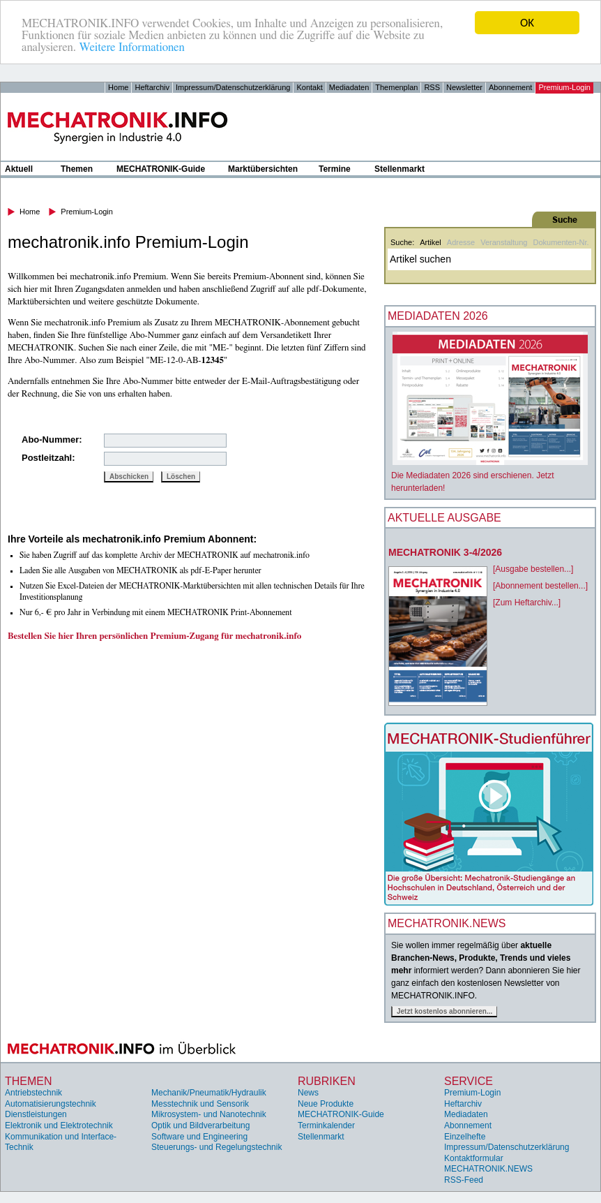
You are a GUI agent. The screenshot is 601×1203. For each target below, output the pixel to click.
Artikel (430, 242)
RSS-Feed (463, 1180)
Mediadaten (349, 87)
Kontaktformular (473, 1158)
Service (468, 1081)
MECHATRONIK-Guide (160, 169)
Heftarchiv (152, 87)
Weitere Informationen (131, 47)
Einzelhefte (464, 1137)
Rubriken (327, 1081)
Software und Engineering (199, 1137)
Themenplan (396, 87)
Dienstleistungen (36, 1114)
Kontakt (309, 87)
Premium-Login (564, 87)
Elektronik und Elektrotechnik (59, 1125)
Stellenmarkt (399, 169)
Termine (335, 169)
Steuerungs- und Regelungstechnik (216, 1147)
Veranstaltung (503, 242)
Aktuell (19, 169)
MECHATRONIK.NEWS (488, 1169)
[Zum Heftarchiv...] (527, 602)
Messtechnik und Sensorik (200, 1104)
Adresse (461, 242)
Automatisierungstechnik (50, 1104)
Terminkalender (326, 1125)
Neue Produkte (325, 1104)
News (308, 1093)
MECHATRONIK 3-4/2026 (445, 552)
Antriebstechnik (33, 1093)
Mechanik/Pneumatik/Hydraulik (208, 1093)
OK (527, 22)
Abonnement (510, 87)
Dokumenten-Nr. (560, 242)
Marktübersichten (263, 169)
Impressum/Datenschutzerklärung (233, 87)
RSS (432, 87)
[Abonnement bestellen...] (540, 586)
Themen (77, 169)
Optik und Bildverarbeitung (200, 1125)
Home (118, 87)
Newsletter (464, 87)
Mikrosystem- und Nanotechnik (208, 1114)
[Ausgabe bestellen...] (533, 569)
